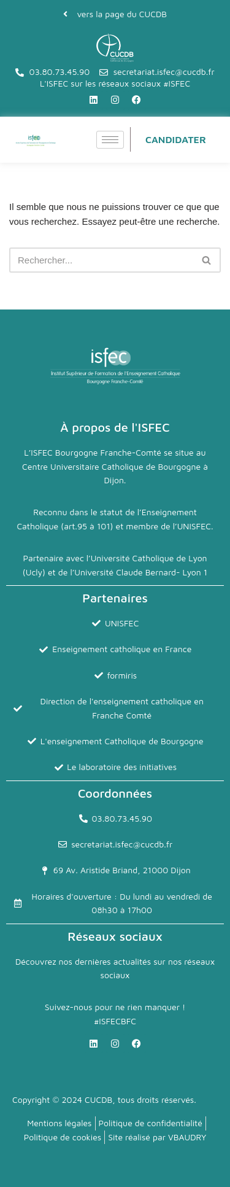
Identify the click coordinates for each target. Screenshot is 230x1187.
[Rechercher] (101, 260)
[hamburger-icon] (110, 140)
